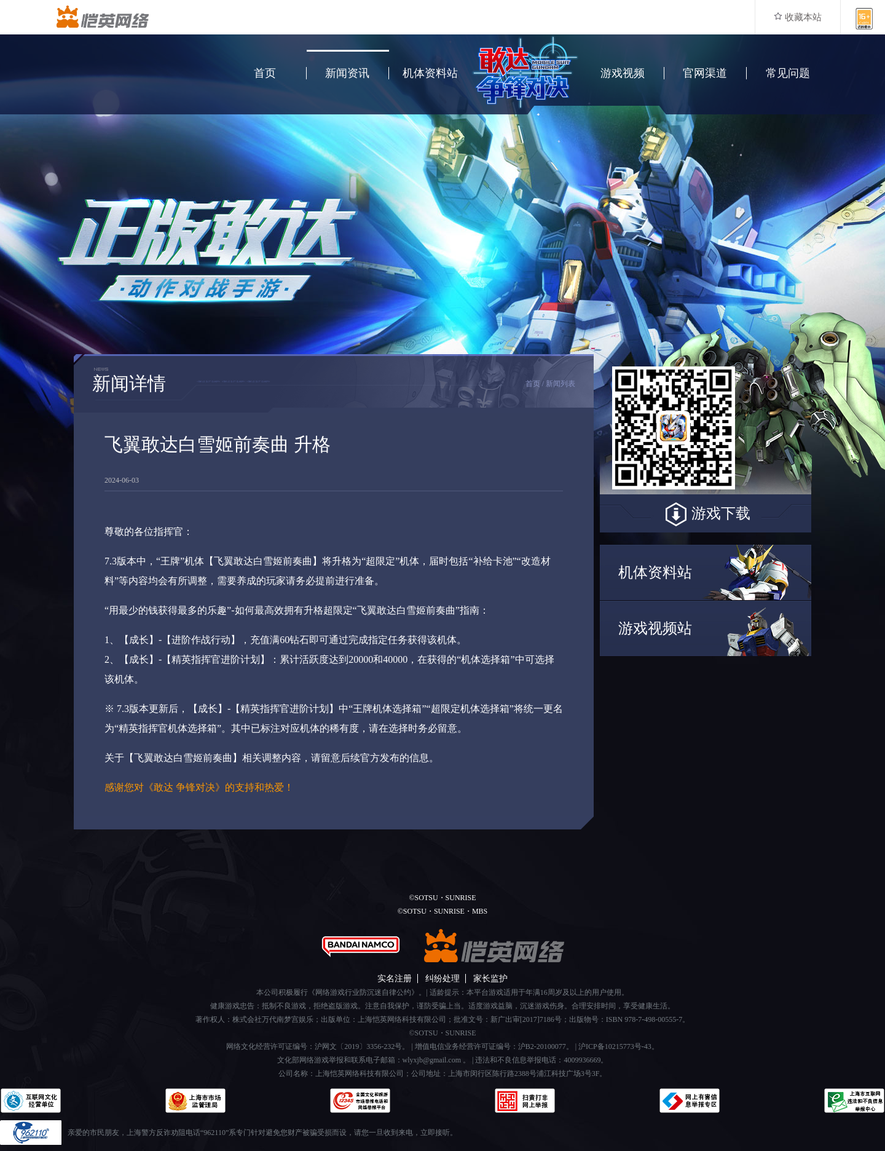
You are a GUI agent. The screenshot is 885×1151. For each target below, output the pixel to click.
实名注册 (394, 978)
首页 (265, 73)
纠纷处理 (442, 978)
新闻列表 (560, 383)
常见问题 (788, 73)
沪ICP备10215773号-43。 (618, 1046)
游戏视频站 (655, 628)
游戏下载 (705, 514)
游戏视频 (622, 73)
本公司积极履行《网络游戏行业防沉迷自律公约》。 (341, 992)
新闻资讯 (347, 73)
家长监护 (490, 978)
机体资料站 (430, 73)
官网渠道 (705, 73)
